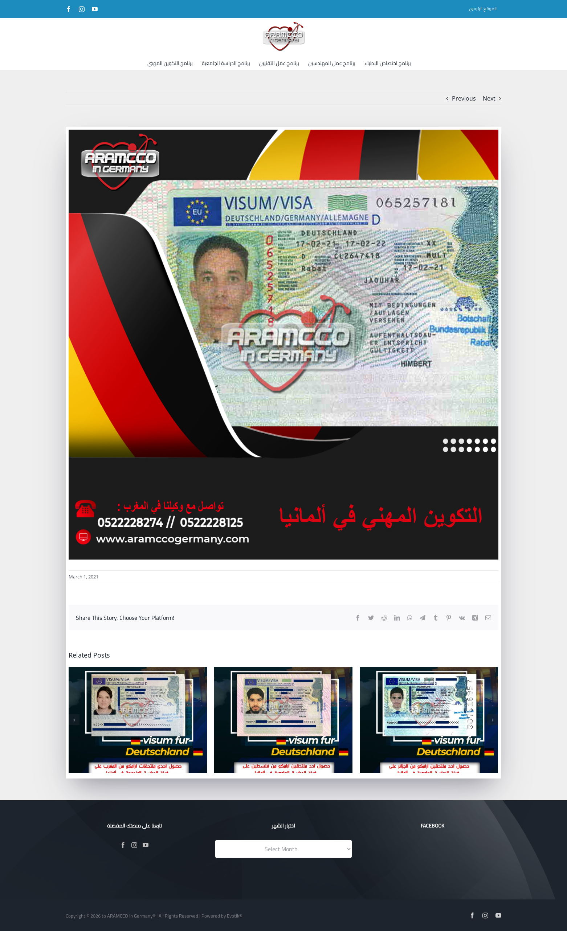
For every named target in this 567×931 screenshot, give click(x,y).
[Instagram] (134, 845)
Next (489, 98)
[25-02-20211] (283, 345)
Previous (464, 98)
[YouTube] (145, 845)
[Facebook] (123, 845)
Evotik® (234, 915)
